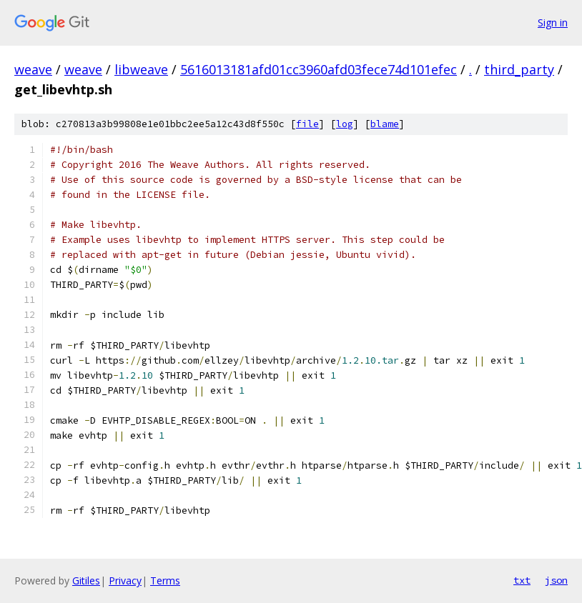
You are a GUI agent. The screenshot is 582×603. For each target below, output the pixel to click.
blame (384, 124)
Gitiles (86, 580)
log (344, 124)
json (556, 580)
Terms (165, 580)
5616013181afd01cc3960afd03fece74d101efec (318, 69)
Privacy (125, 580)
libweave (141, 69)
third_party (519, 69)
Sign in (553, 22)
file (307, 124)
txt (522, 580)
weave (33, 69)
